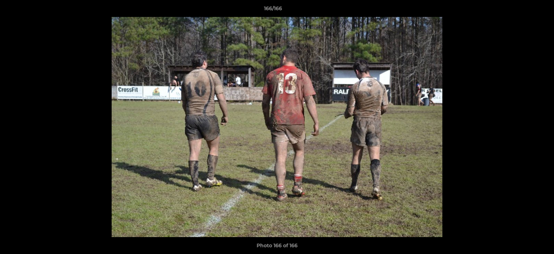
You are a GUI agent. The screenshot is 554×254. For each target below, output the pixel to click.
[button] (524, 10)
